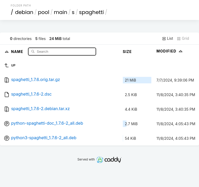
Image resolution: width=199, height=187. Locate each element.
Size (127, 51)
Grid (183, 38)
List (167, 38)
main (60, 12)
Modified (170, 51)
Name (17, 51)
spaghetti (91, 12)
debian (24, 12)
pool (43, 12)
